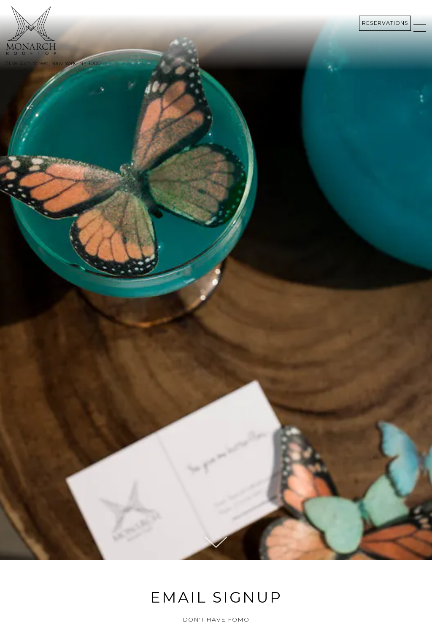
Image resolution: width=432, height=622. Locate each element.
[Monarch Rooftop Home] (79, 30)
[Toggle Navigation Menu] (420, 28)
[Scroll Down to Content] (216, 542)
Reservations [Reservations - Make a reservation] (385, 23)
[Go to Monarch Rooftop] (216, 63)
